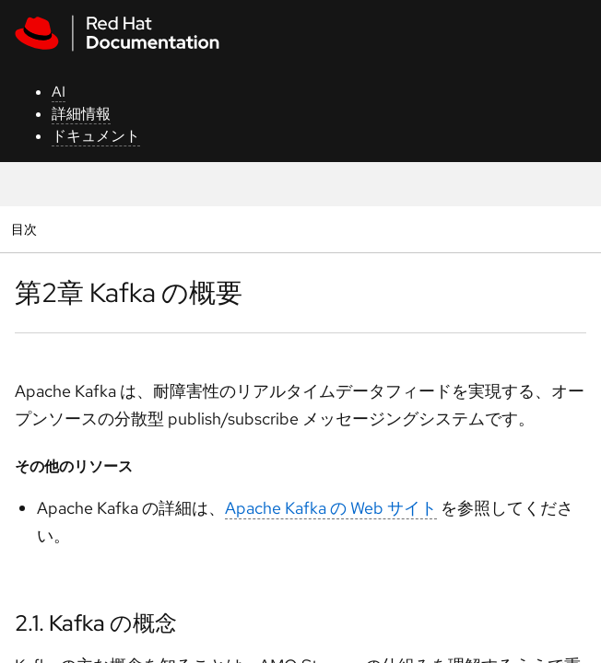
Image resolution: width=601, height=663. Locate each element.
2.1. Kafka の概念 (96, 623)
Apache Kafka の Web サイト (331, 507)
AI (58, 91)
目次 (26, 229)
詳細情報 (81, 113)
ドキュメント (96, 135)
